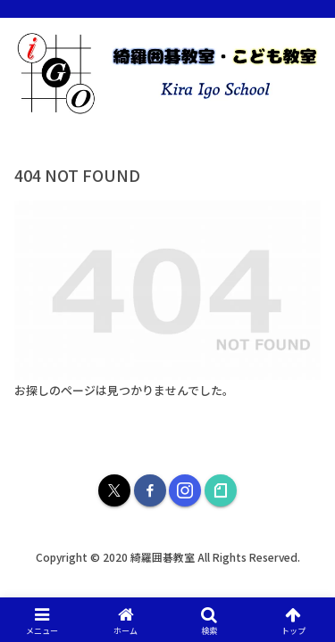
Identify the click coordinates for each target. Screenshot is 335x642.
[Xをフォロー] (114, 490)
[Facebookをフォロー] (150, 490)
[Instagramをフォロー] (185, 490)
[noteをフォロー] (221, 490)
